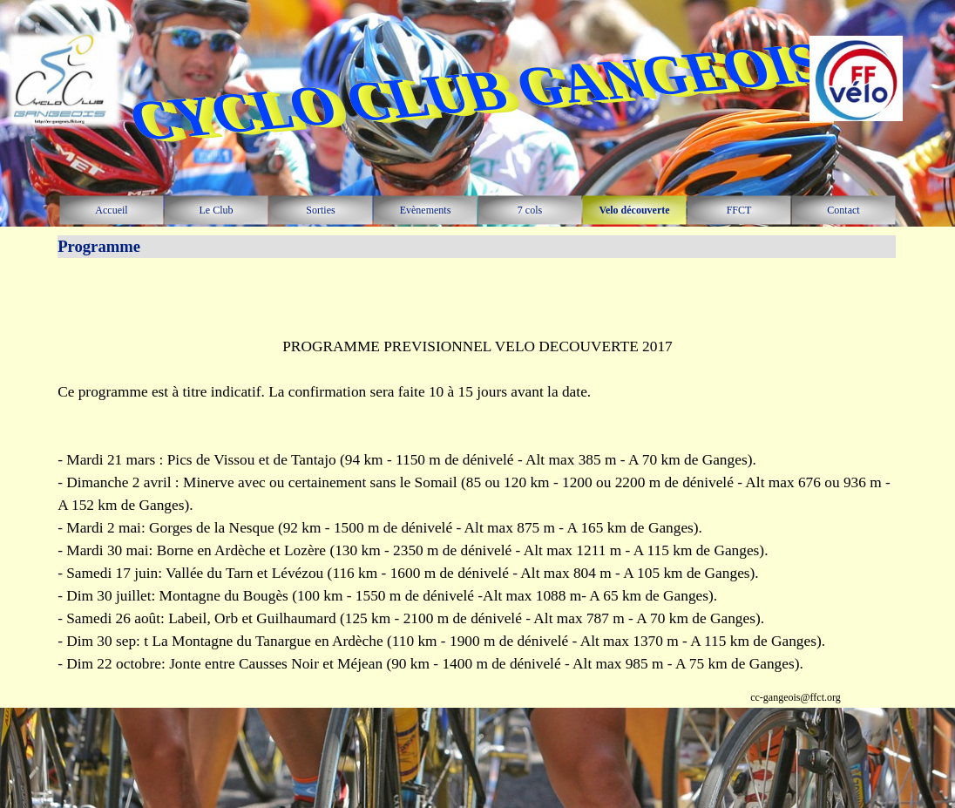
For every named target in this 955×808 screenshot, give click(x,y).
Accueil (111, 210)
